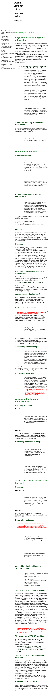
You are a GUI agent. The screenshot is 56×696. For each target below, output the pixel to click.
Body (3, 67)
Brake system (5, 63)
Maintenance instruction (7, 35)
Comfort (4, 44)
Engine (3, 50)
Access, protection (6, 36)
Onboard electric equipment (8, 68)
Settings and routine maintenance (6, 48)
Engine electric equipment (8, 56)
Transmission (5, 60)
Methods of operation (7, 46)
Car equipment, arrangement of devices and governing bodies (7, 42)
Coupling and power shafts (8, 61)
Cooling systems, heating (8, 51)
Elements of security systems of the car (6, 38)
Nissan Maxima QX (5, 30)
